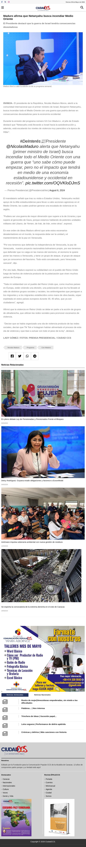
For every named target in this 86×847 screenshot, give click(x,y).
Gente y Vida (8, 796)
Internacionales (9, 786)
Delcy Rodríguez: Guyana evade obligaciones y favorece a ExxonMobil (32, 480)
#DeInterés (30, 141)
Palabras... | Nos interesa (33, 708)
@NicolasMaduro (22, 146)
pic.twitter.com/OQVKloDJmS (52, 183)
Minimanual (50, 786)
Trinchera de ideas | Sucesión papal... (39, 716)
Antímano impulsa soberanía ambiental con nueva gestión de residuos (32, 542)
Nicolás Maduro (13, 348)
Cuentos (49, 782)
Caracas (6, 779)
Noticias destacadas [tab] (15, 695)
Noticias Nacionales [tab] (42, 695)
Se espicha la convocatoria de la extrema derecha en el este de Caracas (33, 607)
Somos (49, 796)
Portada (49, 779)
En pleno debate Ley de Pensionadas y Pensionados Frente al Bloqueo (32, 419)
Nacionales (7, 782)
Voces (5, 793)
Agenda (49, 789)
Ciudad (49, 793)
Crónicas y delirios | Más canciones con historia (43, 732)
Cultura (6, 789)
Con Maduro (46, 348)
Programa (30, 348)
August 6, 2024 (57, 190)
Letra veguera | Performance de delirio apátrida (43, 724)
